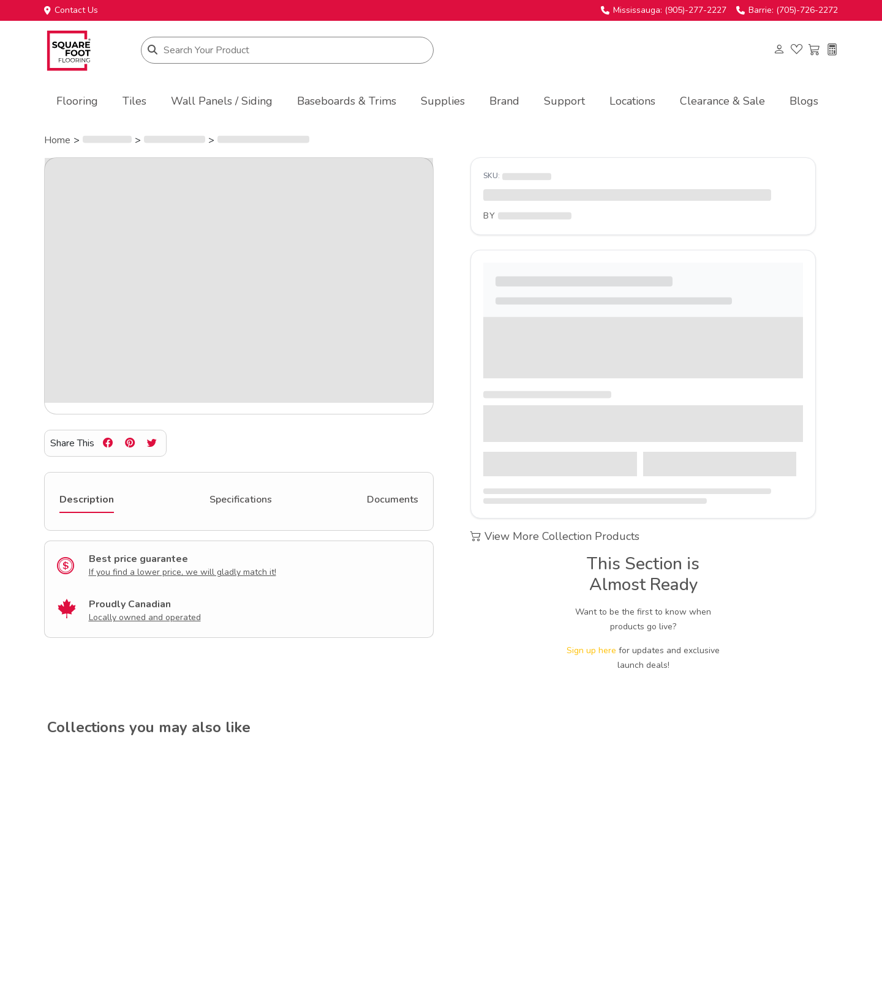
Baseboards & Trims (346, 101)
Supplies (443, 101)
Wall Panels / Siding (222, 101)
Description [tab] (86, 499)
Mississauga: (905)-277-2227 (663, 10)
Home (57, 140)
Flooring (77, 101)
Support (564, 101)
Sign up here (591, 650)
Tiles (134, 101)
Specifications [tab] (240, 499)
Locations (632, 101)
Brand (504, 101)
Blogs (804, 101)
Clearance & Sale (722, 101)
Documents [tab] (392, 499)
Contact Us (71, 10)
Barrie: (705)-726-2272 (787, 10)
